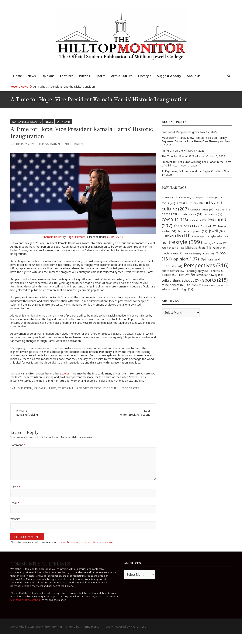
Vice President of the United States (111, 388)
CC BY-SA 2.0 (115, 237)
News (32, 76)
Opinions (47, 76)
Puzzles (84, 76)
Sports (100, 76)
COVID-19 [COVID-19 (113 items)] (175, 219)
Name (15, 487)
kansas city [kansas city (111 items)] (176, 235)
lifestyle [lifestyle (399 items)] (184, 242)
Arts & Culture (122, 76)
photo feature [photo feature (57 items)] (173, 271)
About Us (193, 76)
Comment (17, 445)
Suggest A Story (169, 76)
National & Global (26, 121)
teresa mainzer (70, 388)
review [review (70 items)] (187, 275)
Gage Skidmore (76, 237)
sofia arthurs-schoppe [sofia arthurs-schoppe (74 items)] (181, 280)
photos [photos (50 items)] (218, 271)
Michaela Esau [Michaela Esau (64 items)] (198, 248)
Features (66, 76)
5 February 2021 (22, 144)
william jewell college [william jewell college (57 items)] (177, 289)
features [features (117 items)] (186, 225)
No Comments (75, 144)
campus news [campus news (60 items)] (202, 209)
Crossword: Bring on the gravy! (180, 132)
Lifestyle (144, 76)
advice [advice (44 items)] (167, 197)
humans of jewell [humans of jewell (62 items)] (192, 231)
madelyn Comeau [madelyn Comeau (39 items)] (215, 243)
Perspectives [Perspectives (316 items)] (206, 265)
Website (15, 519)
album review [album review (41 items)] (184, 197)
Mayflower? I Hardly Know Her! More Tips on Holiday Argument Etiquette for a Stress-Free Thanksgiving (194, 139)
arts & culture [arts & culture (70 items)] (190, 203)
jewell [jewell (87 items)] (217, 231)
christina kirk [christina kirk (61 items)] (190, 214)
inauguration (21, 388)
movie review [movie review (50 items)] (172, 253)
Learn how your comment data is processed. (87, 542)
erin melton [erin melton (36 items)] (198, 220)
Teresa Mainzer (50, 144)
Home (17, 76)
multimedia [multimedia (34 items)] (193, 253)
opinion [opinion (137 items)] (186, 259)
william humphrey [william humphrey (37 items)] (215, 285)
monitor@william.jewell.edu (25, 600)
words (66, 373)
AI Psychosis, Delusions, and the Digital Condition (64, 86)
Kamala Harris (45, 388)
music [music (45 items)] (208, 253)
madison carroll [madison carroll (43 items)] (173, 248)
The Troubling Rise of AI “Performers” (185, 156)
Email (14, 503)
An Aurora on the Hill (174, 150)
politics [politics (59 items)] (169, 275)
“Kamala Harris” (52, 237)
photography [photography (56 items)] (198, 271)
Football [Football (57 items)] (208, 226)
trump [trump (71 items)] (195, 285)
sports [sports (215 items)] (215, 280)
